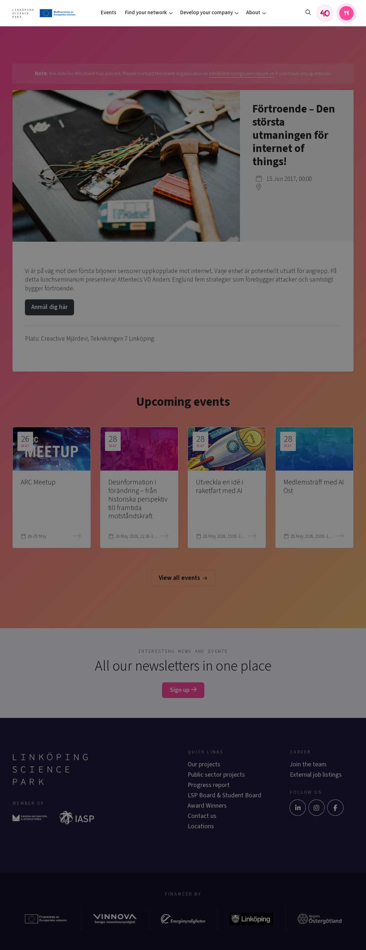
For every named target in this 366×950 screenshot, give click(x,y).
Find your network (146, 12)
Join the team (308, 764)
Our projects (204, 764)
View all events (183, 577)
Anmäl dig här (49, 307)
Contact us (202, 816)
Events (108, 12)
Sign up (183, 690)
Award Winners (207, 805)
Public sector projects (216, 774)
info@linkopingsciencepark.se (241, 73)
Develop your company (206, 12)
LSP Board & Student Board (224, 795)
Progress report (209, 785)
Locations (201, 826)
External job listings (316, 774)
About (253, 12)
